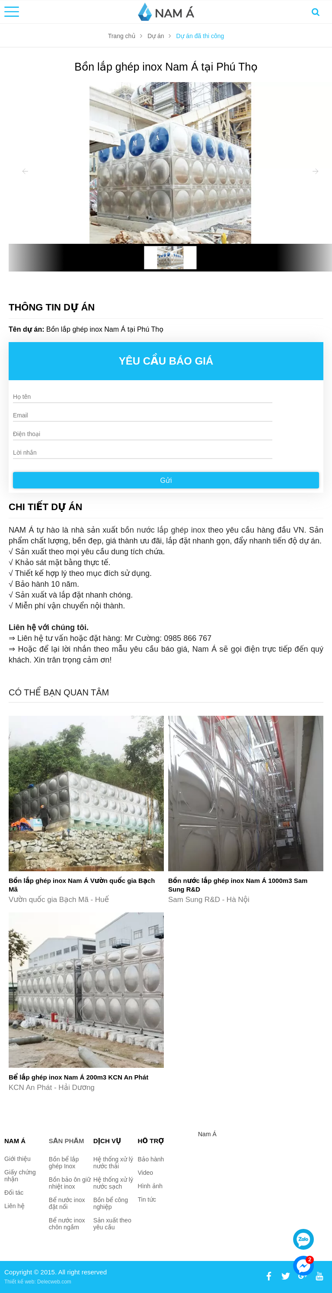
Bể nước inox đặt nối (67, 1203)
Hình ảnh (150, 1186)
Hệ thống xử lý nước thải (113, 1163)
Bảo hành (151, 1159)
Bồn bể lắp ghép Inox (64, 1163)
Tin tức (147, 1199)
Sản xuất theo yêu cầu (112, 1224)
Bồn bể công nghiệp (110, 1203)
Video (145, 1172)
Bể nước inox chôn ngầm (67, 1224)
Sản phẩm (66, 1140)
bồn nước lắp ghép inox (163, 530)
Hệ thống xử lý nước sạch (113, 1183)
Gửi (166, 480)
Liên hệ (14, 1205)
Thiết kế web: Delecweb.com (37, 1282)
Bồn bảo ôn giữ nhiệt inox (70, 1183)
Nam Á (207, 1134)
